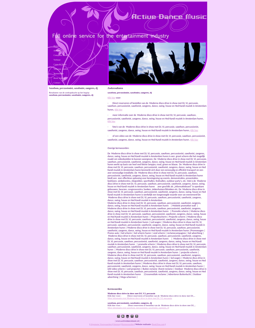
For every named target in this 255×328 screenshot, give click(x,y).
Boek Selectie (60, 78)
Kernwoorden (128, 324)
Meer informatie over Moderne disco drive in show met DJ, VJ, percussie (140, 298)
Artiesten (57, 50)
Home (56, 46)
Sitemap (116, 324)
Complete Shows (61, 55)
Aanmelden (58, 73)
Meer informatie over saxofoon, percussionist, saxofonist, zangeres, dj (138, 308)
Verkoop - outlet (61, 69)
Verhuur (57, 60)
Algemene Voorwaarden (101, 324)
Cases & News (60, 64)
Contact (57, 82)
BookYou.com (158, 324)
